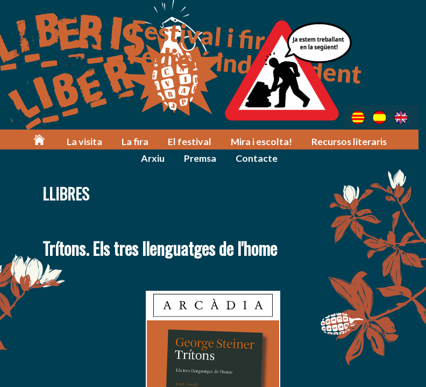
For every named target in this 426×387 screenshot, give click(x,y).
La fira (120, 140)
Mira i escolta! (243, 140)
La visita (71, 140)
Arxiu (397, 140)
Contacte (238, 156)
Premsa (182, 156)
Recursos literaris (329, 140)
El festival (173, 140)
